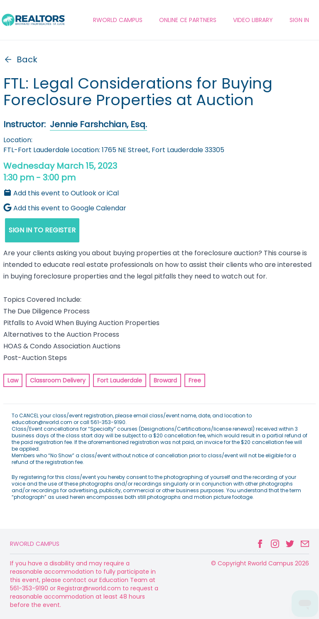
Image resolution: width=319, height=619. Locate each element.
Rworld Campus (34, 544)
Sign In (299, 20)
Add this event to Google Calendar (64, 208)
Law (12, 380)
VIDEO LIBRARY (253, 20)
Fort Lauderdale (119, 380)
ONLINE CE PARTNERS (187, 20)
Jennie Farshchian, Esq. (98, 124)
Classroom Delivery (58, 380)
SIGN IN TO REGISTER (42, 230)
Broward (165, 380)
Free (195, 380)
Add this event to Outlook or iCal (61, 193)
